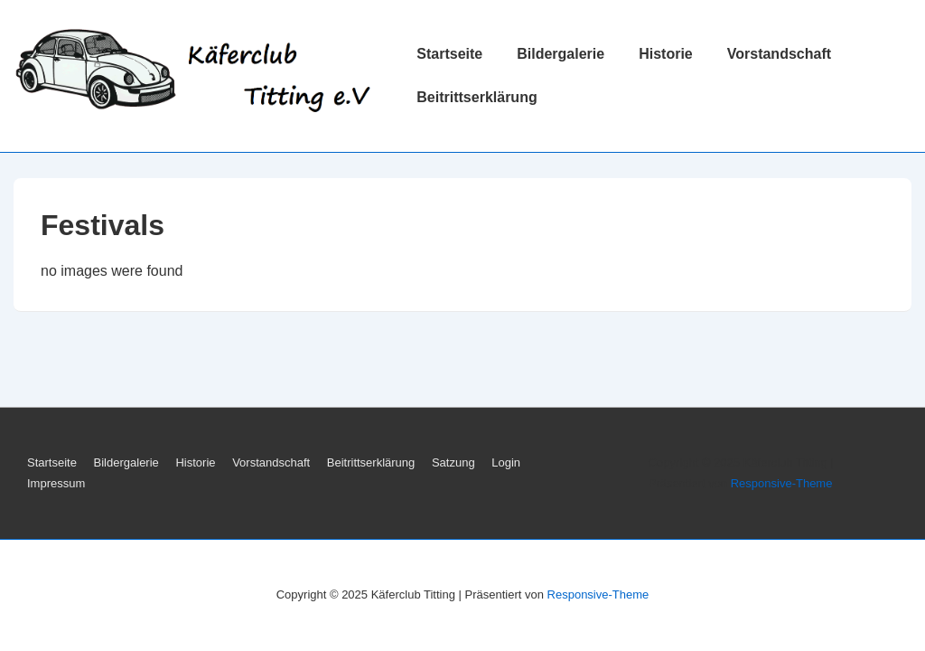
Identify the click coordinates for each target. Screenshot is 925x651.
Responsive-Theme (782, 483)
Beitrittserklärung (476, 97)
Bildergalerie (560, 53)
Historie (666, 53)
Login (505, 462)
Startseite (449, 53)
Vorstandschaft (779, 53)
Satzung (453, 462)
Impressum (56, 483)
